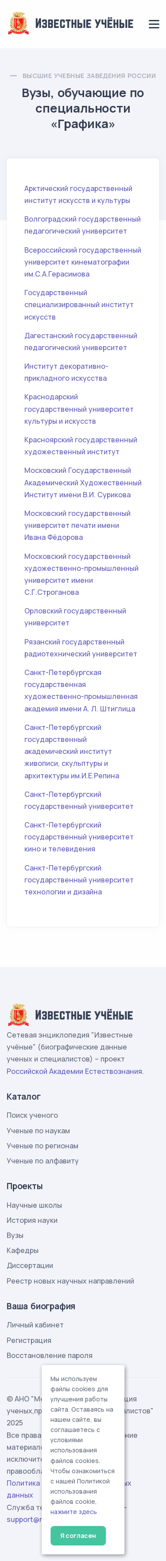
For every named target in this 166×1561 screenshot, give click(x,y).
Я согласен (78, 1535)
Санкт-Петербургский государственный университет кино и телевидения (79, 837)
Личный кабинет (35, 1325)
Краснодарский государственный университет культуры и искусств (79, 408)
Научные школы (34, 1205)
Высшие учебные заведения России (89, 75)
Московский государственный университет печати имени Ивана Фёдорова (77, 525)
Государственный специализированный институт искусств (79, 304)
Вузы (15, 1235)
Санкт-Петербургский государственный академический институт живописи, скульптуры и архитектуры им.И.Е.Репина (71, 751)
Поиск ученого (32, 1115)
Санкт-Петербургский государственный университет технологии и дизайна (79, 880)
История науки (32, 1220)
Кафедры (23, 1250)
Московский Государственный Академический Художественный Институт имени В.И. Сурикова (83, 482)
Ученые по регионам (42, 1146)
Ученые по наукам (38, 1131)
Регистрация (29, 1340)
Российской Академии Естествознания (74, 1071)
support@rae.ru (33, 1519)
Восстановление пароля (50, 1355)
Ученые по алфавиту (43, 1161)
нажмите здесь (73, 1512)
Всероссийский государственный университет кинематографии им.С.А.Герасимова (82, 262)
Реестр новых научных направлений (70, 1281)
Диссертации (30, 1265)
